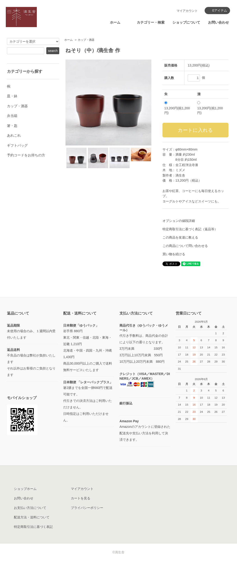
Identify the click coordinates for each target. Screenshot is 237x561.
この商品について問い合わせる (185, 246)
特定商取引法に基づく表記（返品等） (190, 229)
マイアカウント (187, 11)
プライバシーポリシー (87, 508)
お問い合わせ (218, 22)
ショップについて (186, 22)
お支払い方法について (30, 508)
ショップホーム (25, 489)
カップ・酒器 (86, 39)
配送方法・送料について (32, 517)
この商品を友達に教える (180, 237)
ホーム (115, 22)
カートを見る (80, 498)
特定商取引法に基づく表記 (33, 527)
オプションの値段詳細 (178, 221)
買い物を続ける (173, 254)
